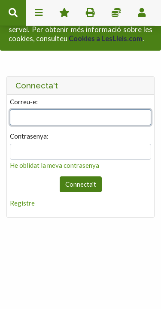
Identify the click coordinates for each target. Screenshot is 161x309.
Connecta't (80, 166)
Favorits (64, 13)
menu (39, 13)
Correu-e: (24, 83)
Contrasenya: (29, 117)
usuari (142, 13)
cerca (13, 13)
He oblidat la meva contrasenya (54, 147)
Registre (22, 184)
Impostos (116, 13)
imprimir (90, 13)
